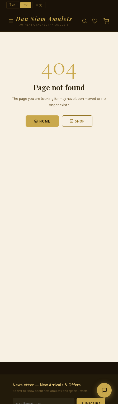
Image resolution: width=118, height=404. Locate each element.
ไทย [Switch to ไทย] (13, 5)
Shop (77, 121)
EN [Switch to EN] (25, 5)
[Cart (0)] (106, 21)
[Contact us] (104, 390)
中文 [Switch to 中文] (39, 5)
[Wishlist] (94, 21)
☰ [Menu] (11, 21)
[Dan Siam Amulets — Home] (44, 21)
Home (42, 121)
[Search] (84, 21)
